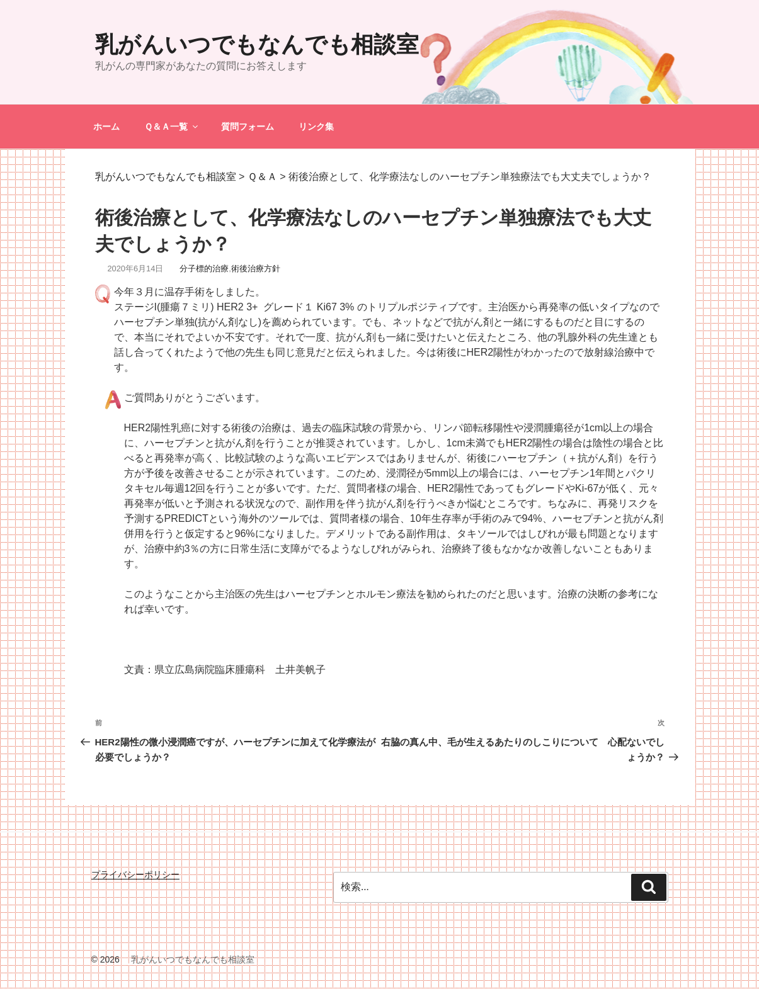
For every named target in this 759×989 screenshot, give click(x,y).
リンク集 (316, 127)
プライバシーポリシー (135, 874)
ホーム (106, 127)
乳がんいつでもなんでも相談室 (257, 44)
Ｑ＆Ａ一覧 (172, 127)
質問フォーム (247, 127)
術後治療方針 (255, 268)
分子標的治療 (204, 268)
